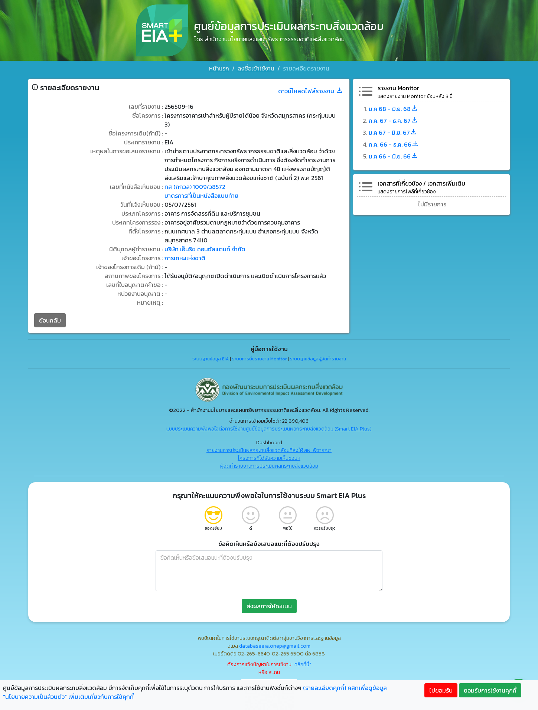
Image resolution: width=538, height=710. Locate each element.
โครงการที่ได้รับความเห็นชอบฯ (269, 458)
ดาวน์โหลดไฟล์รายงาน (310, 90)
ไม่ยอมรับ (441, 690)
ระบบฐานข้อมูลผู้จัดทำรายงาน (318, 359)
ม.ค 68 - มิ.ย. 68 (393, 108)
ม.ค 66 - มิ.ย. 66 (393, 156)
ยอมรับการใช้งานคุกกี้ (490, 690)
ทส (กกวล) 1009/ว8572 (194, 186)
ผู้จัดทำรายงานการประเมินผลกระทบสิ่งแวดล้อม (269, 466)
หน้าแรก (219, 68)
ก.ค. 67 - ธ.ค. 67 (393, 120)
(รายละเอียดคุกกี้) (324, 687)
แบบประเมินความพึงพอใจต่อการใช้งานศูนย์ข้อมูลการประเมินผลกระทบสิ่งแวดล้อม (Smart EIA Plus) (269, 429)
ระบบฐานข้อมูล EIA (210, 359)
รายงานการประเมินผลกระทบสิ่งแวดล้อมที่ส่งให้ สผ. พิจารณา (269, 450)
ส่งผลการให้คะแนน (269, 606)
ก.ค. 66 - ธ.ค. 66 (394, 144)
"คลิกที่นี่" (302, 664)
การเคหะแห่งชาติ (184, 257)
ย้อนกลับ (50, 320)
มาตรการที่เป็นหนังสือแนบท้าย (201, 195)
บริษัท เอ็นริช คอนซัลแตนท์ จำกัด (204, 249)
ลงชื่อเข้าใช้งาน (256, 68)
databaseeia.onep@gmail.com (274, 646)
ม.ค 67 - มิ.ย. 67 (393, 132)
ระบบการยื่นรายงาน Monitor (259, 359)
